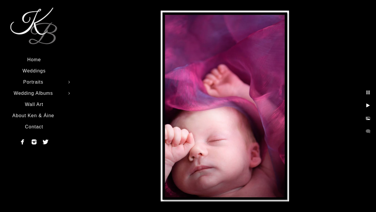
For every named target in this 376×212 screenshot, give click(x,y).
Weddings (34, 70)
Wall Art (34, 104)
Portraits (34, 82)
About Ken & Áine (34, 115)
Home (34, 59)
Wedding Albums (34, 93)
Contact (34, 126)
